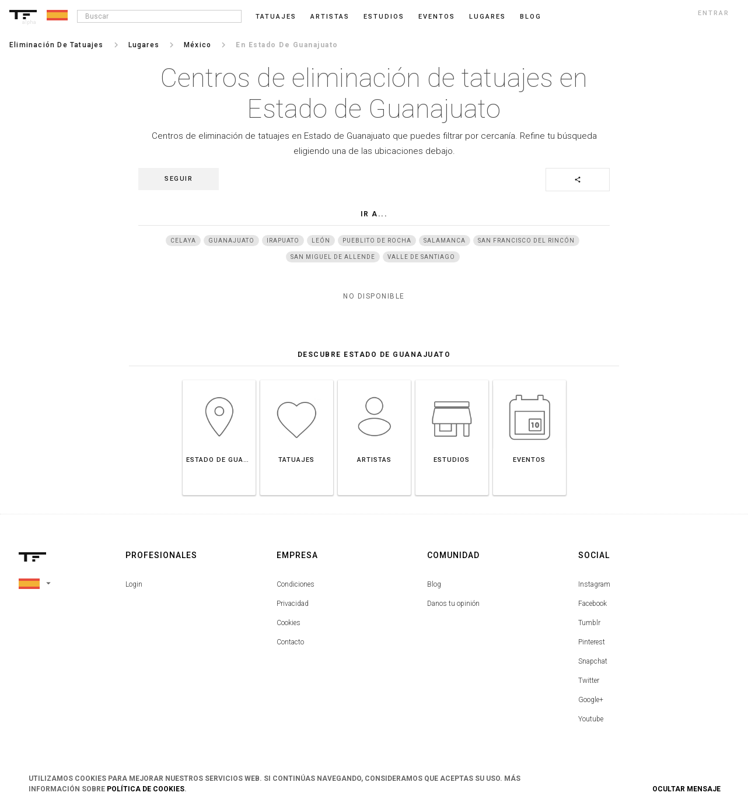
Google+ (590, 700)
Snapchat (592, 661)
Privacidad (293, 603)
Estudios (383, 16)
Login (133, 584)
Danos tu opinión (453, 603)
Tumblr (589, 623)
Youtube (590, 719)
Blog (434, 584)
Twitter (588, 680)
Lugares (487, 16)
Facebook (592, 603)
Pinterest (591, 642)
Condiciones (295, 584)
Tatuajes (276, 16)
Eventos (436, 16)
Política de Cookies (145, 789)
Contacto (290, 642)
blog (530, 16)
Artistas (329, 16)
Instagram (594, 584)
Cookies (288, 623)
